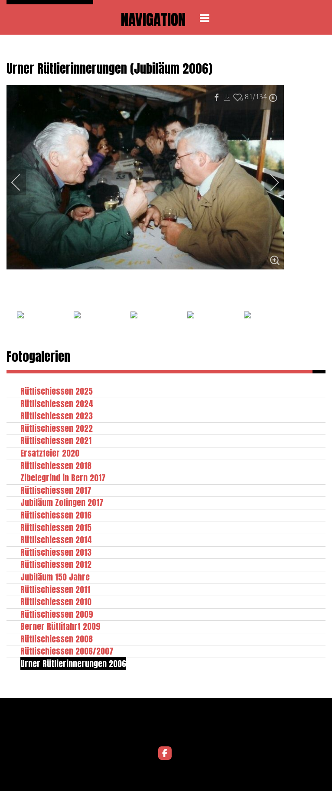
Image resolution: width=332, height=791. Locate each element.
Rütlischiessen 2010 (55, 601)
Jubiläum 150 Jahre (55, 577)
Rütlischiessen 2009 (56, 614)
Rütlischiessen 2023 (56, 415)
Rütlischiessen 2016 (55, 515)
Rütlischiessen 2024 (56, 403)
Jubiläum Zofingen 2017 (62, 502)
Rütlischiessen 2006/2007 (67, 651)
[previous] (22, 182)
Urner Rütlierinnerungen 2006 (73, 663)
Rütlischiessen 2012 (55, 564)
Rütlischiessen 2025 (56, 391)
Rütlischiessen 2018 (55, 465)
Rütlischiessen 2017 (55, 490)
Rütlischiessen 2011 (55, 589)
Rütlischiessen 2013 (55, 552)
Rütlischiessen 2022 (56, 428)
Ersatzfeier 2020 (49, 453)
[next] (269, 182)
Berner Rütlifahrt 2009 (60, 626)
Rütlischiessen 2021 (55, 440)
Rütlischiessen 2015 (55, 527)
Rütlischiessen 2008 (56, 638)
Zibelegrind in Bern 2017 (63, 477)
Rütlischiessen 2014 (56, 539)
